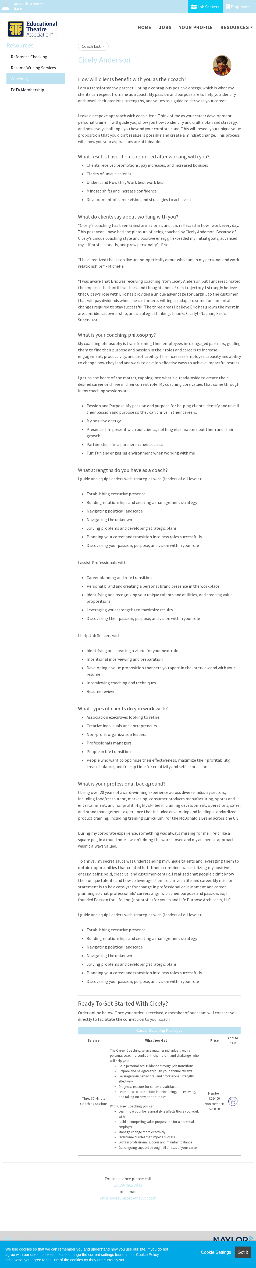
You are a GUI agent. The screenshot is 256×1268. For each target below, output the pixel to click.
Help (13, 1239)
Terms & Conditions (49, 1239)
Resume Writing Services (33, 67)
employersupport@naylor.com (128, 1198)
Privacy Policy (92, 1239)
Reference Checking (29, 56)
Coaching (19, 78)
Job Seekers (205, 6)
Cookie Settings (216, 1252)
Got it (243, 1252)
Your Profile (196, 27)
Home (144, 27)
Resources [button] (235, 27)
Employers (238, 6)
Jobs (165, 27)
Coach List (92, 46)
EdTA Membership (27, 89)
